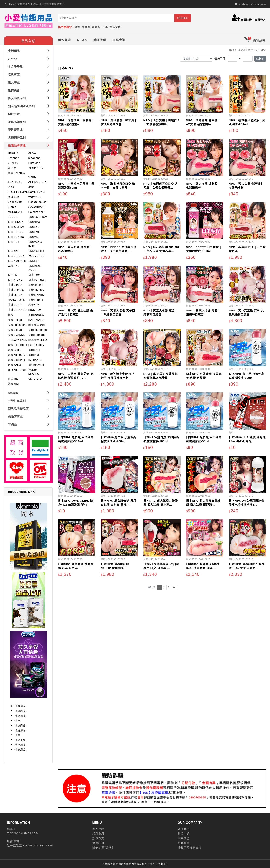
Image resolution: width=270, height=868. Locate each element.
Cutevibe (34, 162)
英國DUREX (36, 314)
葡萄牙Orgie (36, 364)
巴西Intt (13, 378)
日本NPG (34, 221)
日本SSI (33, 260)
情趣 (17, 719)
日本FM (13, 274)
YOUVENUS (36, 255)
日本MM (33, 236)
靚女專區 (29, 81)
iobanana (34, 157)
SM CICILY (35, 378)
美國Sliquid (15, 329)
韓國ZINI (13, 383)
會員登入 (260, 19)
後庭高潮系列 (29, 121)
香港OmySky (16, 289)
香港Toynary (36, 289)
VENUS (13, 162)
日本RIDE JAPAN (34, 267)
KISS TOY (35, 309)
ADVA (32, 152)
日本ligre (34, 274)
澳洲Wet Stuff (17, 369)
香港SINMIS (36, 294)
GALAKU (14, 265)
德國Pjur (34, 354)
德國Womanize (17, 354)
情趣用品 (20, 705)
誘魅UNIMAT (36, 206)
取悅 (31, 186)
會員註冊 (246, 19)
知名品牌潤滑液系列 (29, 105)
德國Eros (34, 349)
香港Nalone (35, 284)
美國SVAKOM (17, 334)
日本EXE (34, 226)
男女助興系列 (29, 97)
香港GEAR (15, 304)
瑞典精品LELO (37, 339)
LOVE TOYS (36, 191)
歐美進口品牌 (36, 324)
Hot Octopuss (37, 201)
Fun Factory (36, 344)
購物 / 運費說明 (102, 847)
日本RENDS (16, 231)
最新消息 (98, 832)
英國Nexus (15, 319)
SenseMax (15, 201)
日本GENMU (16, 236)
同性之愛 (29, 113)
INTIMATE (35, 359)
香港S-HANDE (17, 309)
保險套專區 (29, 415)
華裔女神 (115, 27)
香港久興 (13, 196)
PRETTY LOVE (18, 191)
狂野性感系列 (29, 400)
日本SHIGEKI (17, 255)
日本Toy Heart (37, 216)
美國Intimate (36, 334)
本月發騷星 (29, 66)
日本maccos (36, 250)
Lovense (13, 157)
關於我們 (184, 828)
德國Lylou (14, 349)
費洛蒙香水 (29, 129)
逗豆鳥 (96, 27)
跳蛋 (78, 27)
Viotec (12, 206)
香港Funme (35, 299)
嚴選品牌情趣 (29, 144)
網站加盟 (184, 837)
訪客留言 (184, 842)
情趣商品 (20, 710)
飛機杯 (86, 27)
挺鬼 (11, 314)
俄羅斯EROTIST (34, 371)
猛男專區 (29, 74)
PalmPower (35, 211)
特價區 (29, 423)
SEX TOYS (15, 181)
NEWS (82, 39)
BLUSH (13, 216)
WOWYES (35, 196)
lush (105, 27)
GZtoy (32, 176)
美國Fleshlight (17, 324)
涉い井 (12, 167)
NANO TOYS (16, 299)
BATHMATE (36, 319)
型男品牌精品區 (29, 408)
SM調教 (29, 392)
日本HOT (14, 241)
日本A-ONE (15, 279)
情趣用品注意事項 (190, 847)
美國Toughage (37, 329)
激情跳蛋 (29, 89)
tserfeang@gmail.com (252, 4)
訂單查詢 (119, 39)
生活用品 (29, 50)
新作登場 (64, 39)
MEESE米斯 (16, 211)
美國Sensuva (16, 172)
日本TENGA (16, 221)
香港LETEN (15, 294)
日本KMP (34, 231)
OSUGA (13, 152)
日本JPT (13, 250)
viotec (29, 58)
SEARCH (182, 17)
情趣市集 (20, 739)
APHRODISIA (37, 181)
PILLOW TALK (17, 339)
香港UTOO (15, 284)
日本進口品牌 (16, 226)
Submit (260, 57)
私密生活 (34, 304)
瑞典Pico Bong (17, 344)
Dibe (11, 186)
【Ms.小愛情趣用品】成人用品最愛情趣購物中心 (36, 4)
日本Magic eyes (35, 243)
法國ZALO (14, 364)
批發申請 (184, 832)
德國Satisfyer (17, 359)
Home (232, 49)
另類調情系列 (29, 137)
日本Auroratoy (17, 260)
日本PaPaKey (37, 279)
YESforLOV (36, 167)
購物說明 (99, 39)
